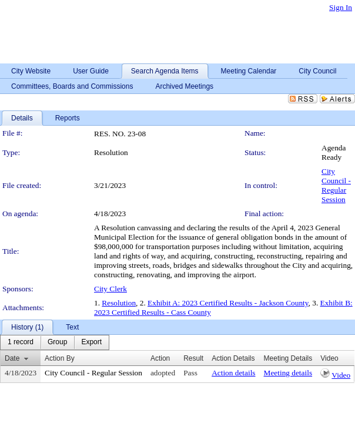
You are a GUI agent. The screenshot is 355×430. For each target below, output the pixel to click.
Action (160, 358)
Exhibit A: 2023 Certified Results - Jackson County (228, 302)
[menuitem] (21, 342)
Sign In (340, 7)
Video (340, 375)
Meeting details (288, 372)
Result (193, 358)
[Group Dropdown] (57, 342)
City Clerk (110, 288)
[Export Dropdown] (91, 342)
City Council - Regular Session (336, 185)
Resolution (119, 302)
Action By (60, 358)
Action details (233, 372)
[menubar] (54, 342)
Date (12, 358)
